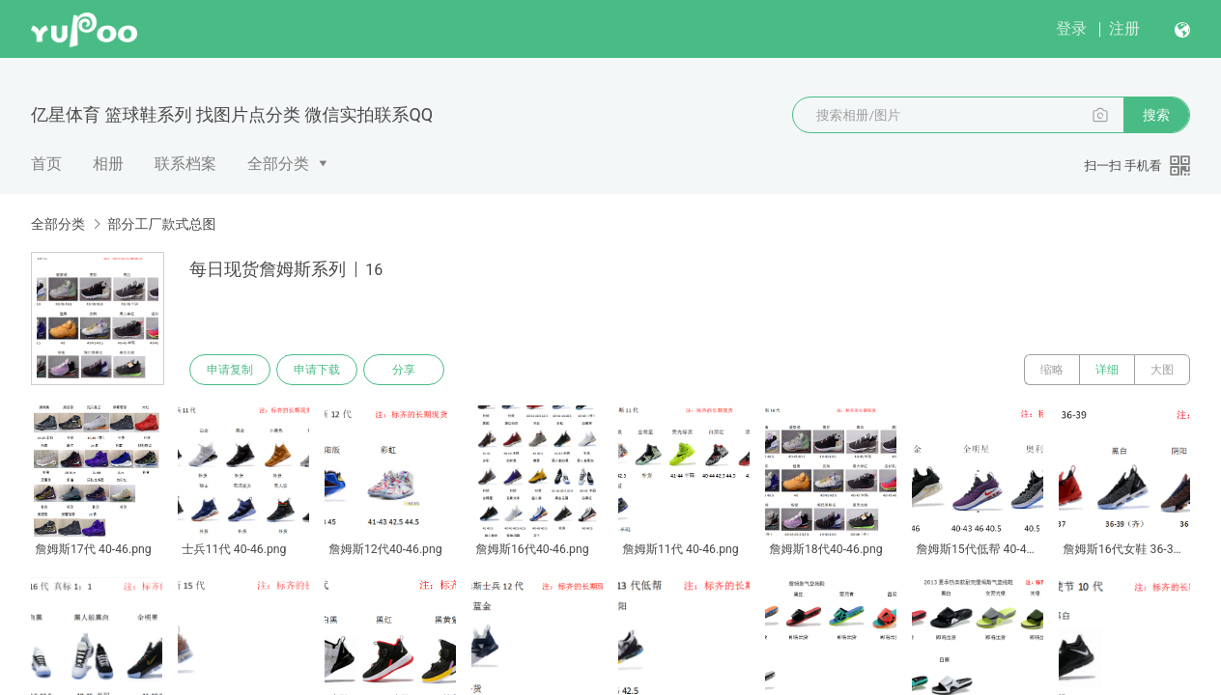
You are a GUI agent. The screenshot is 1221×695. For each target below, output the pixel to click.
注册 (1124, 28)
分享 (403, 369)
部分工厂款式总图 (161, 224)
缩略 (1052, 369)
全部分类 (278, 163)
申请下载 (317, 369)
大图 (1162, 369)
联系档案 (185, 163)
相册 (108, 163)
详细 (1107, 369)
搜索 (1156, 115)
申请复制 (230, 369)
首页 (46, 163)
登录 (1071, 28)
